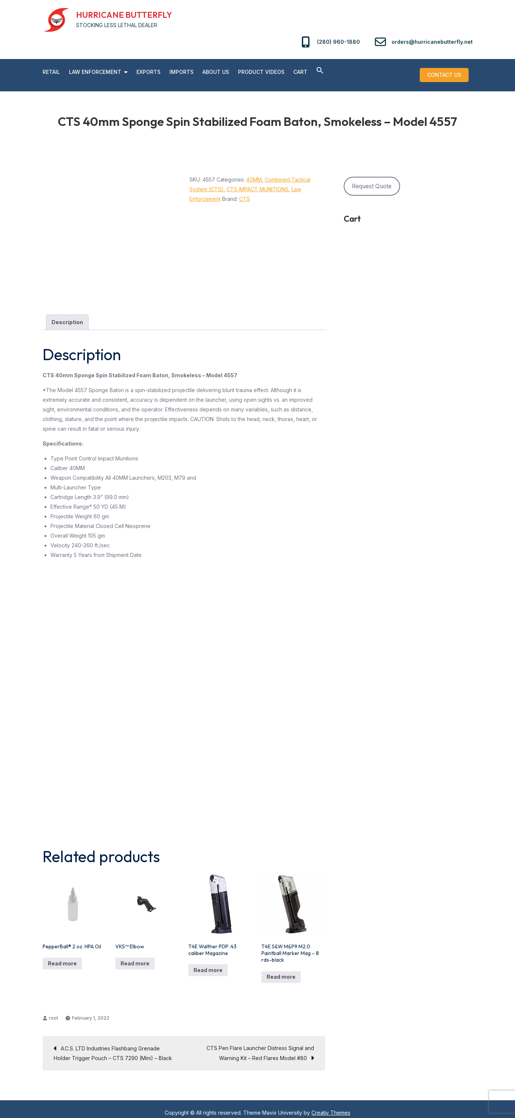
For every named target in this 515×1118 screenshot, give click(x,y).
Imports (181, 72)
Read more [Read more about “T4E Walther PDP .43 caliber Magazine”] (208, 963)
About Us (215, 72)
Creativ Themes (330, 1105)
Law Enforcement (95, 72)
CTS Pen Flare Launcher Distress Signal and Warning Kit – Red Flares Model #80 (260, 1046)
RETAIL (51, 72)
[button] (320, 70)
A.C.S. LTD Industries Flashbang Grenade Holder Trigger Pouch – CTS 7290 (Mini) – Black (113, 1046)
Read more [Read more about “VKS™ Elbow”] (135, 956)
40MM (254, 172)
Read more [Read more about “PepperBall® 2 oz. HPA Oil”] (62, 956)
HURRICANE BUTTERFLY (124, 15)
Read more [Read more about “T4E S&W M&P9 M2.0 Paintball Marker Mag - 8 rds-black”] (281, 970)
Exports (148, 72)
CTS (244, 192)
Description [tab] (67, 315)
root (53, 1011)
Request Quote (372, 179)
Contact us (448, 71)
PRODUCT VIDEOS (261, 72)
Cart (300, 72)
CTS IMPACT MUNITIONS (257, 182)
